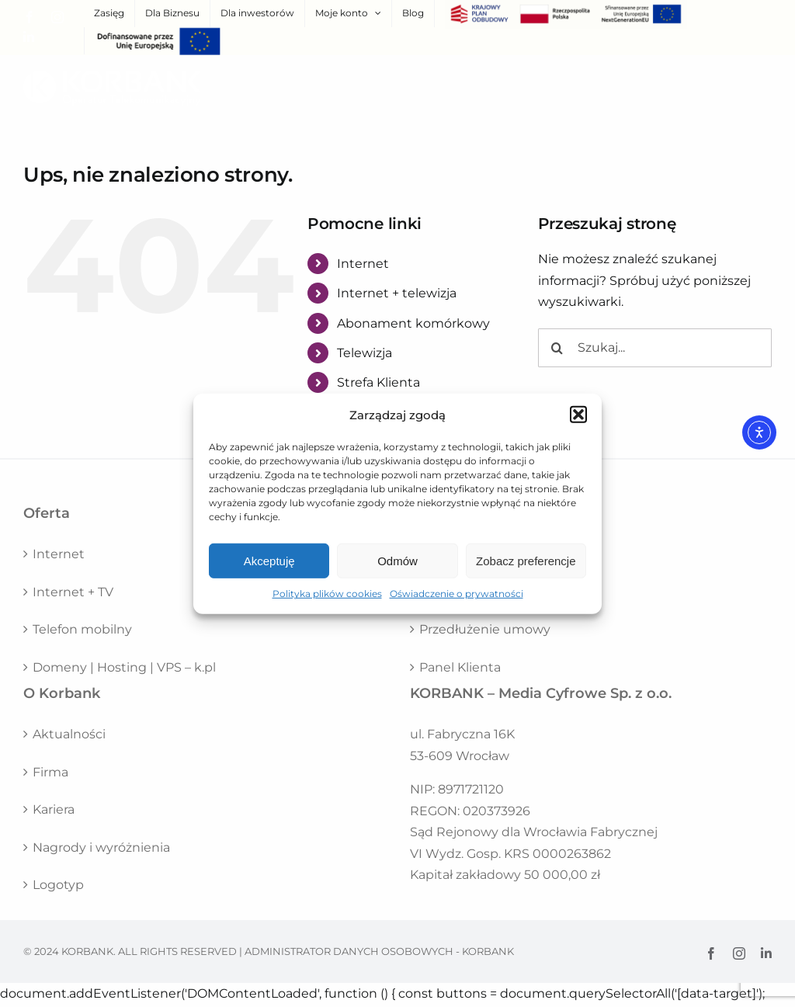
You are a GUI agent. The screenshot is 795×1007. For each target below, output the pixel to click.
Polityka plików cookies (327, 593)
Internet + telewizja (397, 293)
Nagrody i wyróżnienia (101, 847)
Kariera (54, 809)
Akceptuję (269, 561)
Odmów (397, 561)
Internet (363, 263)
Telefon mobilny (82, 629)
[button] (578, 414)
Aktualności (69, 734)
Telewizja (364, 353)
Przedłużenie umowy (484, 629)
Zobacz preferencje (525, 561)
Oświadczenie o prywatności (456, 593)
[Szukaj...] (655, 347)
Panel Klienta (460, 667)
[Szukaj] (557, 347)
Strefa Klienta (378, 382)
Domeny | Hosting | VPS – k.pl (124, 667)
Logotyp (58, 884)
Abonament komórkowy (413, 323)
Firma (50, 772)
